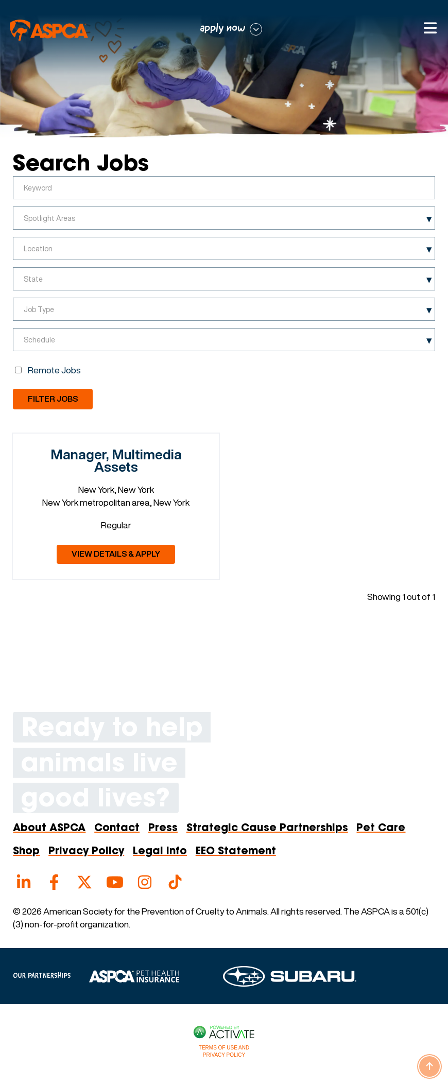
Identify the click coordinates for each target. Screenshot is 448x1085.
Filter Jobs (53, 399)
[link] (116, 506)
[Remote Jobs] (18, 370)
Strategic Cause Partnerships (267, 828)
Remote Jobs (54, 370)
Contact (117, 828)
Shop (26, 852)
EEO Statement (236, 852)
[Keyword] (224, 187)
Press (163, 828)
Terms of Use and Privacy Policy (224, 1051)
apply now (223, 29)
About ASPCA (49, 828)
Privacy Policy (86, 852)
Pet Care (380, 828)
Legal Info (160, 852)
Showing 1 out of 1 (401, 596)
